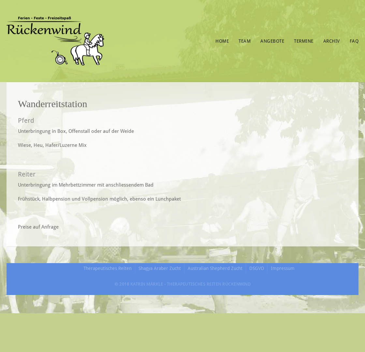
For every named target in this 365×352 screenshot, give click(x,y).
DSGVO (256, 268)
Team (245, 41)
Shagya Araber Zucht (160, 268)
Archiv (331, 41)
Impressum (283, 268)
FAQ (354, 41)
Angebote (272, 41)
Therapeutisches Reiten (107, 268)
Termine (304, 41)
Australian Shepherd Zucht (215, 268)
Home (222, 41)
